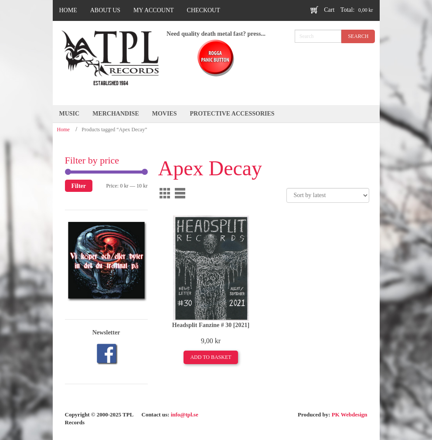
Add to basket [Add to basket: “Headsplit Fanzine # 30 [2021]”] (210, 357)
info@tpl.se (184, 414)
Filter (78, 185)
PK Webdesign (349, 414)
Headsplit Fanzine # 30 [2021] (210, 325)
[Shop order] (327, 195)
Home (63, 129)
